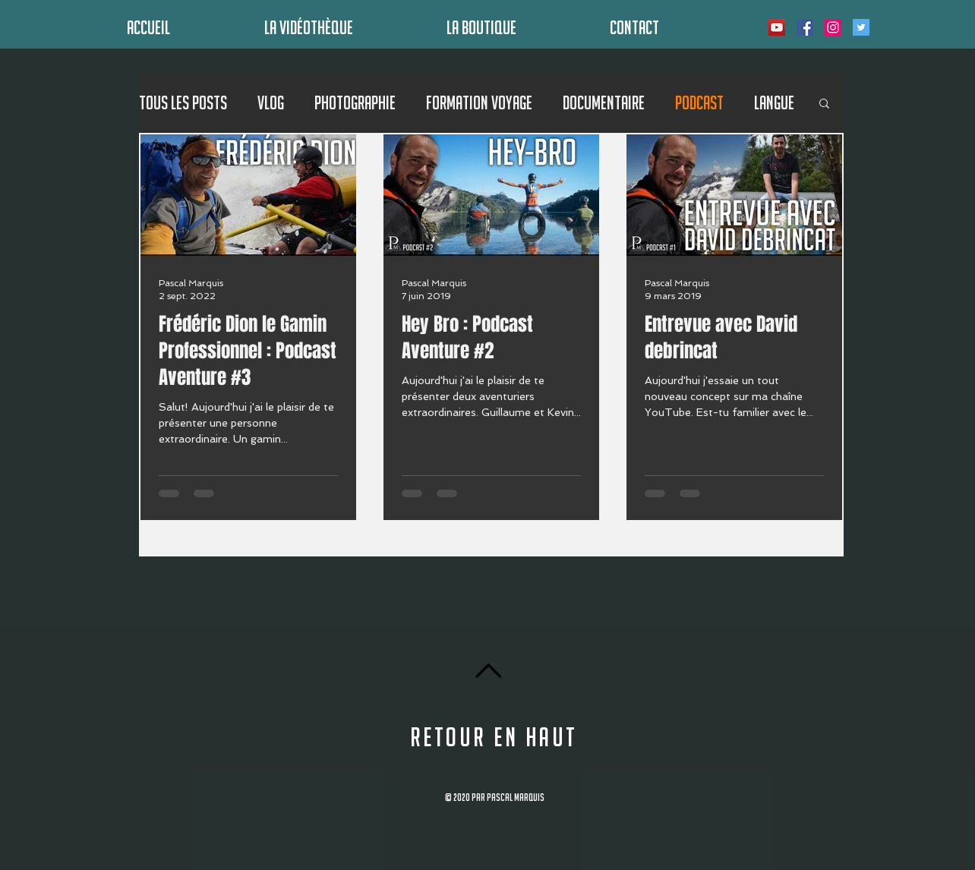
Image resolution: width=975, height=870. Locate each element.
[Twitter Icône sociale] (861, 27)
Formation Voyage (479, 102)
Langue (774, 102)
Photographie (355, 102)
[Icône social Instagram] (833, 27)
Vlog (270, 102)
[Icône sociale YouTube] (776, 27)
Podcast (699, 102)
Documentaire (604, 102)
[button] (824, 104)
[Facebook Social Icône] (805, 27)
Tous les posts (183, 102)
